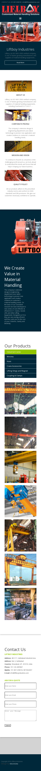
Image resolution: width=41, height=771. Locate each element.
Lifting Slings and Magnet (17, 371)
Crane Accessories (14, 366)
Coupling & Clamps (14, 375)
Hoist (9, 361)
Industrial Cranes (14, 352)
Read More (20, 62)
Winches (10, 356)
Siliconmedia (14, 764)
